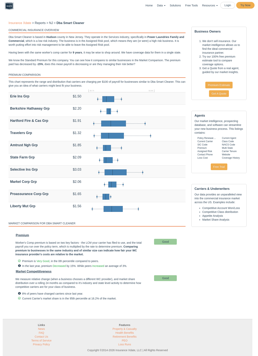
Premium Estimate (219, 85)
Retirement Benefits (125, 336)
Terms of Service (41, 340)
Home (149, 5)
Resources (210, 5)
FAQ (41, 332)
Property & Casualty (124, 328)
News (41, 328)
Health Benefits (124, 332)
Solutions (175, 5)
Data (161, 5)
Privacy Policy (41, 344)
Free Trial (219, 166)
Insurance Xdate (20, 23)
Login (227, 5)
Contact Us (41, 336)
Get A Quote (219, 93)
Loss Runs (124, 344)
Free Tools (191, 5)
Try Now (245, 5)
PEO (125, 340)
